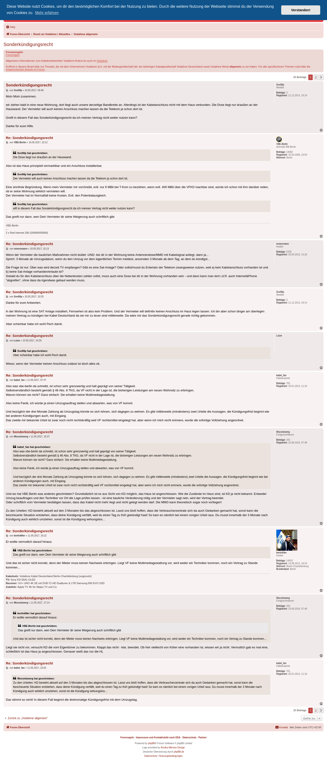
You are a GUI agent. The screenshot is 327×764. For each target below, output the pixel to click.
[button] (321, 77)
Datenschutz (189, 737)
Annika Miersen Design (173, 747)
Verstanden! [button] (300, 10)
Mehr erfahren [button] (47, 13)
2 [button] (316, 77)
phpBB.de (179, 751)
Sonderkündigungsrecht (28, 44)
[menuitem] (10, 27)
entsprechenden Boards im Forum (25, 69)
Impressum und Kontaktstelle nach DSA (158, 737)
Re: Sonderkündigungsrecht (29, 138)
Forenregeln (13, 55)
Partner (202, 737)
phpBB (151, 743)
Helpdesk (102, 60)
